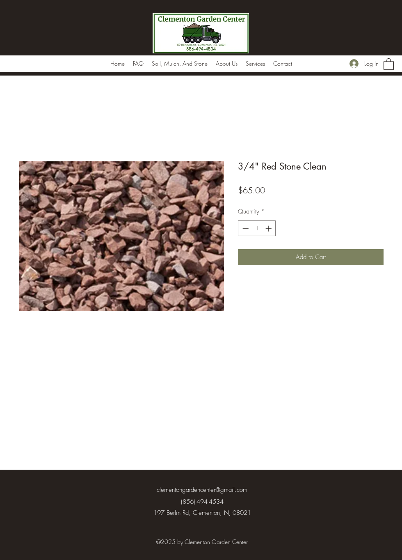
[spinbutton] (257, 228)
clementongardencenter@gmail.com (202, 490)
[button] (389, 63)
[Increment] (269, 228)
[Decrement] (244, 228)
